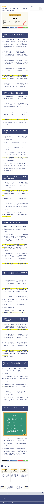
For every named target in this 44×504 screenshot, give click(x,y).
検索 (32, 6)
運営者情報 (3, 498)
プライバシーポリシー (6, 502)
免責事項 (12, 502)
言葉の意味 (3, 6)
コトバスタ (4, 1)
